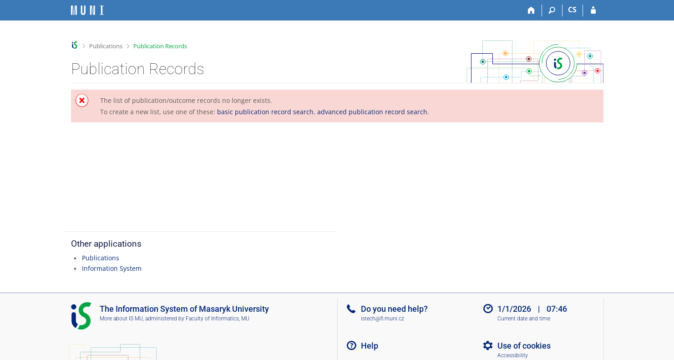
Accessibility (512, 355)
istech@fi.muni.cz (382, 318)
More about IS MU (121, 318)
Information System (112, 268)
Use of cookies (524, 345)
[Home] (532, 10)
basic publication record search (265, 111)
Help (369, 345)
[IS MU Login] (593, 10)
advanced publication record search (372, 111)
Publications (105, 46)
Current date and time (523, 318)
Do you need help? (394, 309)
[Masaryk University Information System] (87, 10)
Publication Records (160, 46)
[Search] (552, 10)
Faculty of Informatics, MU (217, 318)
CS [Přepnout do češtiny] (572, 10)
